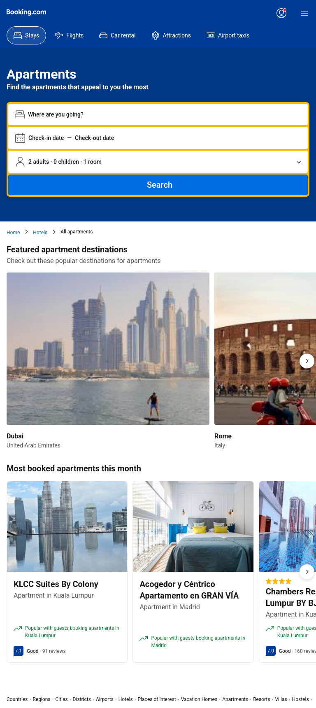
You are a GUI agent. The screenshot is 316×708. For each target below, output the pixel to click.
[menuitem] (26, 35)
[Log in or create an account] (281, 13)
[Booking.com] (26, 12)
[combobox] (164, 114)
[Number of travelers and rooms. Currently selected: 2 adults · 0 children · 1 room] (158, 162)
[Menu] (304, 13)
